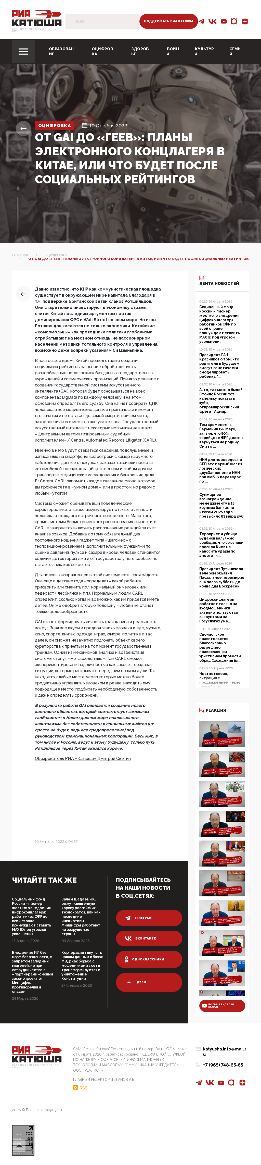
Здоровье (140, 51)
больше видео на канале (218, 1005)
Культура (204, 51)
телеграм (138, 918)
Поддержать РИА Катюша (168, 21)
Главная (20, 255)
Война (173, 51)
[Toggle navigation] (23, 51)
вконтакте (140, 938)
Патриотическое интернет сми (35, 30)
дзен (135, 982)
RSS (83, 1087)
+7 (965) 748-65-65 (223, 1059)
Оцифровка (102, 51)
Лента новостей (219, 280)
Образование (61, 51)
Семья (235, 51)
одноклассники (144, 959)
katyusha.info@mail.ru (226, 1049)
